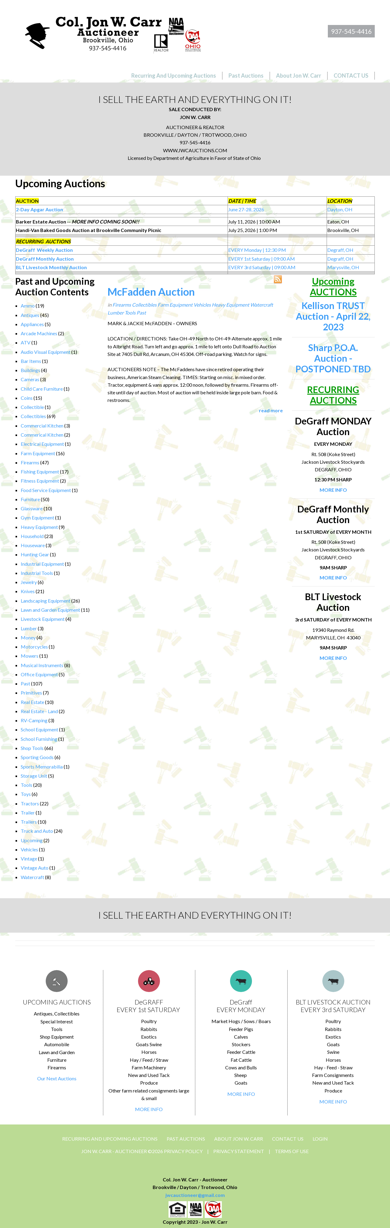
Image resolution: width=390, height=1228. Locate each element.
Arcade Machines (39, 333)
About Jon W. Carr (238, 1139)
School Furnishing (39, 739)
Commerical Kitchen (42, 435)
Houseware (33, 545)
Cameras (30, 379)
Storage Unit (34, 776)
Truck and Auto (37, 831)
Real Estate (32, 702)
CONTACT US (287, 1139)
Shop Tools (32, 748)
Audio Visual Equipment (45, 352)
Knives (28, 591)
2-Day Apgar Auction (39, 209)
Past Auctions (186, 1139)
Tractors (30, 803)
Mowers (29, 656)
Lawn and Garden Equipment (50, 610)
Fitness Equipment (40, 481)
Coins (27, 398)
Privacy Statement (238, 1151)
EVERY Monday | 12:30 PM (257, 250)
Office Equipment (39, 674)
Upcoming (32, 840)
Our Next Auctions (56, 1078)
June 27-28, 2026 (246, 209)
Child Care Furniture (42, 389)
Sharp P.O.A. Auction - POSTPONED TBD (333, 358)
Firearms (30, 462)
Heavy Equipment (39, 527)
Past (25, 683)
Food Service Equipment (46, 490)
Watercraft (32, 877)
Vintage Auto (34, 868)
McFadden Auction (151, 291)
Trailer (28, 812)
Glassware (32, 508)
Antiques (30, 315)
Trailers (29, 822)
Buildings (30, 370)
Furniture (30, 499)
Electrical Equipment (42, 444)
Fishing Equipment (40, 471)
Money (28, 637)
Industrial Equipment (42, 564)
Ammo (28, 305)
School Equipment (39, 729)
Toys (26, 794)
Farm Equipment (38, 453)
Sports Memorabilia (42, 766)
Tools (26, 785)
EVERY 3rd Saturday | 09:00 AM (262, 267)
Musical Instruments (42, 665)
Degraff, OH (340, 250)
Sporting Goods (37, 757)
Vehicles (29, 849)
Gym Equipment (37, 517)
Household (32, 536)
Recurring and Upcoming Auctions (110, 1139)
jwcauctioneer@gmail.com (195, 1195)
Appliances (32, 324)
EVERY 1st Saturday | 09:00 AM (261, 259)
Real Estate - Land (39, 711)
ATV (25, 342)
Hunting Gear (35, 554)
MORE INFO (149, 1109)
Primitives (31, 692)
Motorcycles (34, 646)
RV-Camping (34, 720)
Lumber (29, 628)
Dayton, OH (340, 209)
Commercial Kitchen (42, 425)
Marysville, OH (343, 267)
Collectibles (33, 416)
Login (320, 1139)
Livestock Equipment (43, 619)
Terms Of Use (292, 1151)
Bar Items (31, 361)
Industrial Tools (37, 573)
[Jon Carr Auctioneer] (112, 32)
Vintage (29, 858)
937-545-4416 (351, 31)
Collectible (32, 407)
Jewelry (29, 582)
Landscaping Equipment (45, 600)
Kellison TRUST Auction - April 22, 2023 (333, 316)
